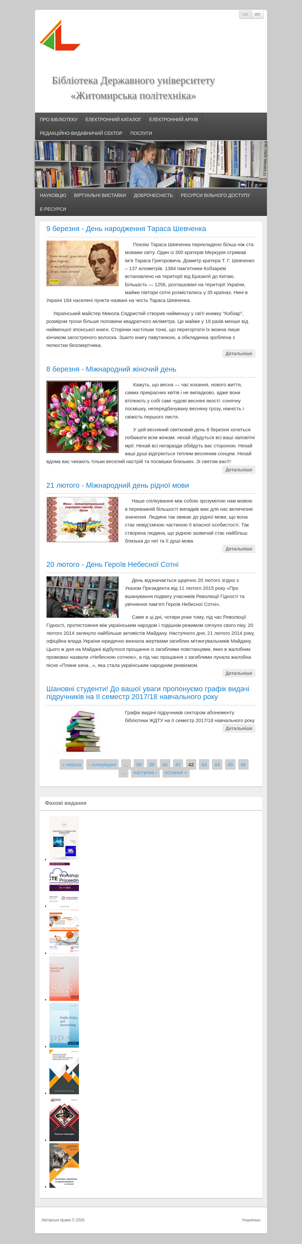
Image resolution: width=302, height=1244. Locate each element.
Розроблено (251, 1220)
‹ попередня (102, 764)
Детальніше (239, 353)
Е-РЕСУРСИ (53, 209)
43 (204, 764)
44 (217, 764)
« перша (71, 764)
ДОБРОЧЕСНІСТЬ (153, 195)
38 (139, 764)
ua (245, 14)
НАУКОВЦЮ (53, 195)
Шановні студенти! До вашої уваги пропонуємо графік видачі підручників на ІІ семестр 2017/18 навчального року (148, 693)
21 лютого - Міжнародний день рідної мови (118, 485)
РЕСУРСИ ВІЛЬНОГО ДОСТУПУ (215, 195)
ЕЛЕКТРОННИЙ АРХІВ (173, 119)
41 (178, 764)
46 (243, 764)
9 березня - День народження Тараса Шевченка (126, 229)
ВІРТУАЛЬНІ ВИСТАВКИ (100, 195)
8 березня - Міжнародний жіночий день (112, 369)
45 (230, 764)
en (257, 14)
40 (165, 764)
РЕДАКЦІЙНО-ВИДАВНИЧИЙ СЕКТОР (81, 133)
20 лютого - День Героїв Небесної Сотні (113, 564)
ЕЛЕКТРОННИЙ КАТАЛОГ (113, 119)
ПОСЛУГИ (141, 133)
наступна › (146, 772)
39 (152, 764)
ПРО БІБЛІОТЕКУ (58, 119)
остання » (176, 772)
